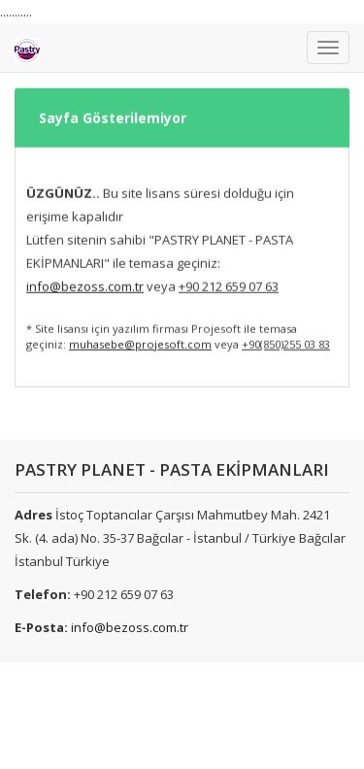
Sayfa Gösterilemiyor (112, 94)
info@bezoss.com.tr (129, 627)
